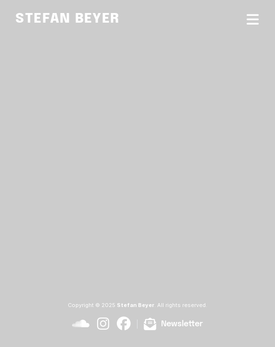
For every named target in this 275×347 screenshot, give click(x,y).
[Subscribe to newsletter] (173, 324)
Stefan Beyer (67, 19)
